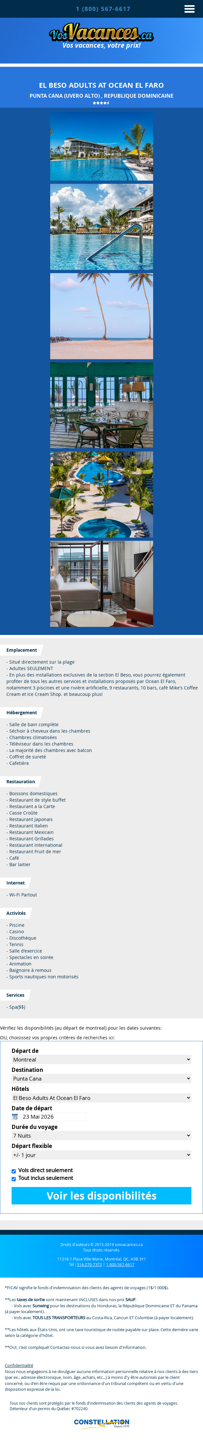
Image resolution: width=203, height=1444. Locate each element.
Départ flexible (32, 1146)
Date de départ (32, 1108)
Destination (27, 1069)
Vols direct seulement (44, 1170)
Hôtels (20, 1089)
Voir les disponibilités (102, 1196)
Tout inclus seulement (44, 1178)
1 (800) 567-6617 (103, 9)
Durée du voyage (35, 1127)
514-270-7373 (89, 1264)
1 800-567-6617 (120, 1264)
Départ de (25, 1050)
